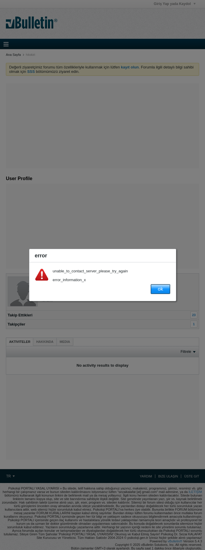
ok (160, 289)
